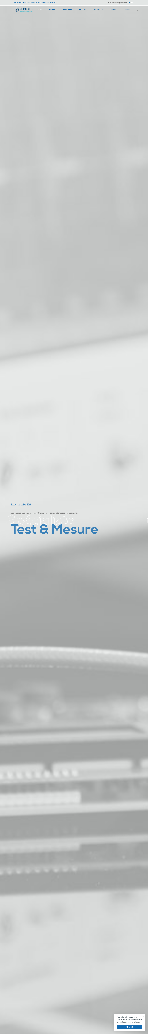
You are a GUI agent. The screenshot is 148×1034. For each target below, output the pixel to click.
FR (129, 2)
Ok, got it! (129, 1027)
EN (132, 2)
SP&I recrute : (18, 2)
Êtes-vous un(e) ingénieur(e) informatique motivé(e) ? (40, 2)
